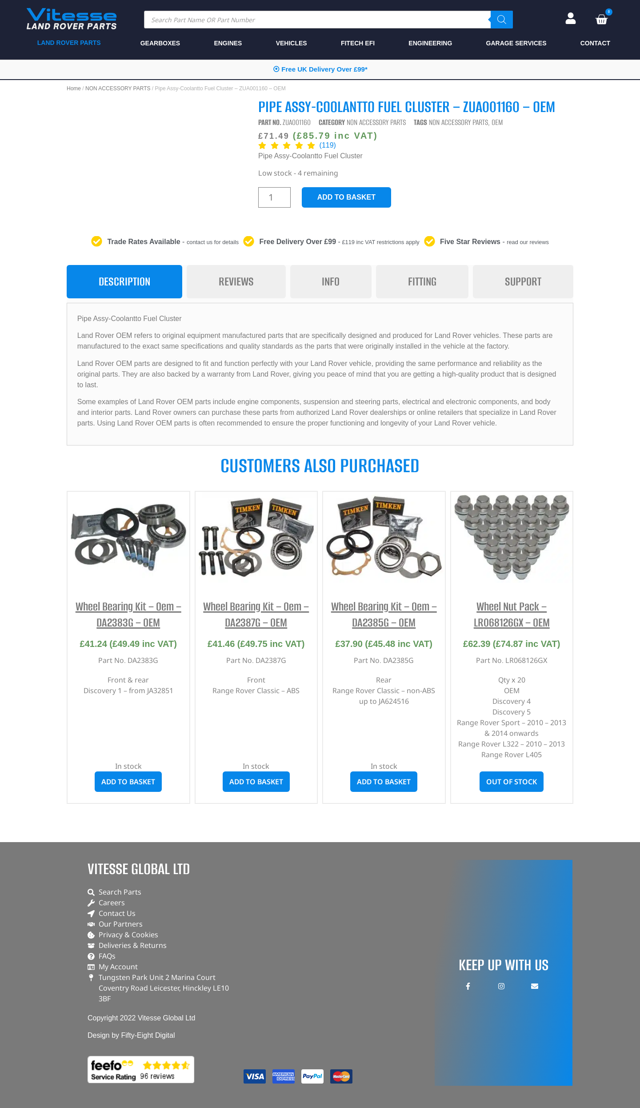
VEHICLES (291, 43)
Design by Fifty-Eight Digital (131, 1035)
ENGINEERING (430, 43)
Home (74, 88)
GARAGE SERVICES (516, 43)
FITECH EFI (358, 43)
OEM (497, 122)
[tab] (124, 281)
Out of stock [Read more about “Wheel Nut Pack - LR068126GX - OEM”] (511, 782)
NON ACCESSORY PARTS (118, 88)
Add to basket (346, 197)
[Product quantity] (274, 197)
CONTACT (595, 43)
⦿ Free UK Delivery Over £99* (320, 69)
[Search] (502, 19)
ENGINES (228, 43)
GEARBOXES (160, 43)
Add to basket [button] (128, 782)
